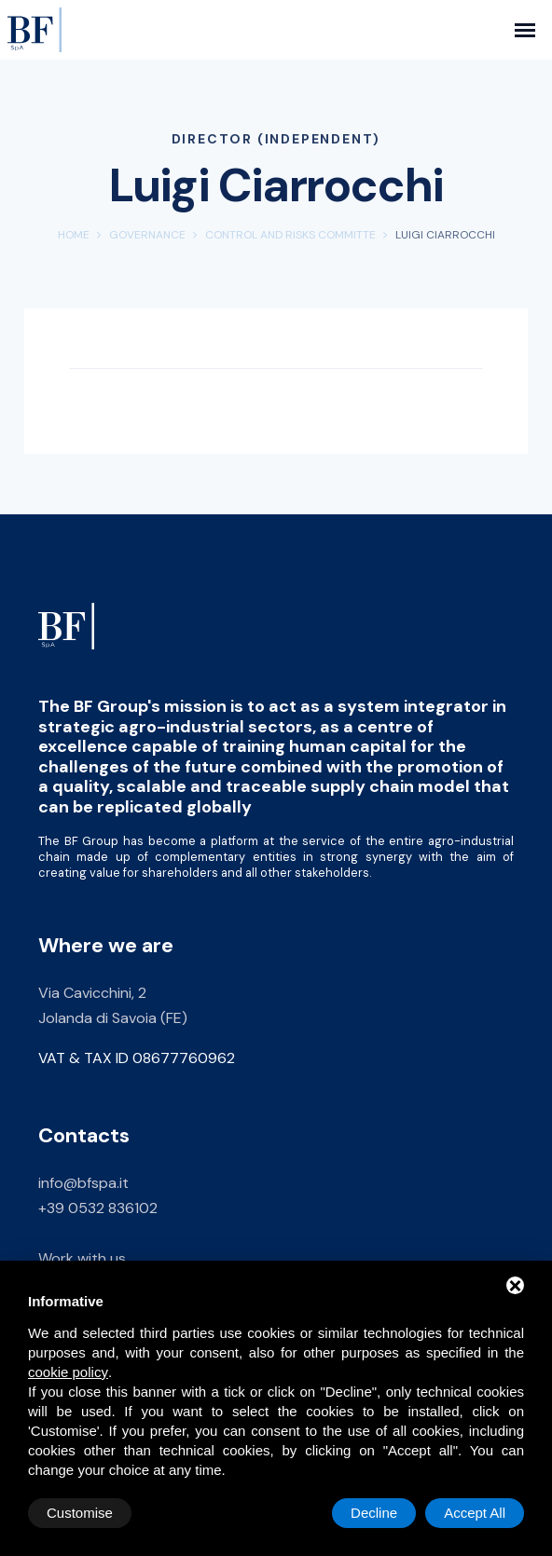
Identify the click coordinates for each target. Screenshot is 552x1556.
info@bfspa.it (83, 1183)
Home (74, 234)
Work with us (82, 1258)
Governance (147, 234)
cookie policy (68, 1372)
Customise (80, 1513)
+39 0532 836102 (98, 1208)
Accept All (474, 1513)
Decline (374, 1513)
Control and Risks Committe (290, 234)
